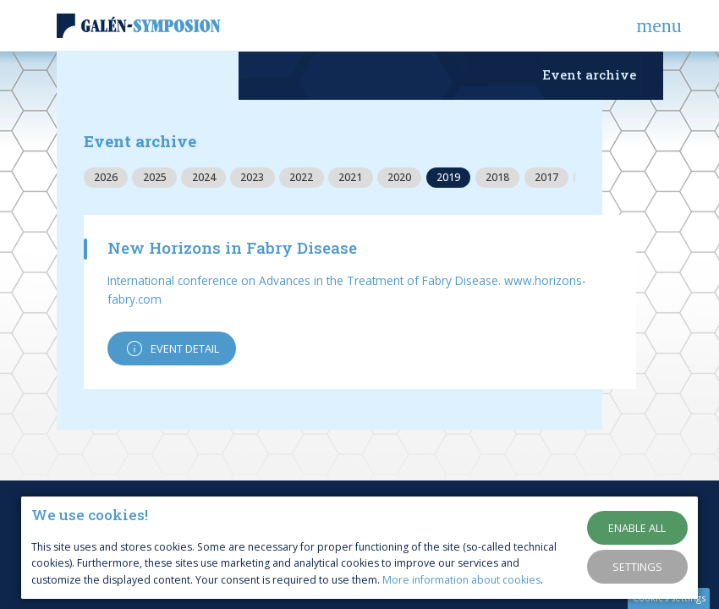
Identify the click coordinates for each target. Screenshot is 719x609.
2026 (106, 177)
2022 (301, 177)
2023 (252, 177)
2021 (350, 177)
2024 (204, 177)
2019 (448, 177)
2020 (399, 177)
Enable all (637, 527)
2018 (497, 177)
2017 (546, 177)
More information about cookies (461, 580)
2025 (155, 177)
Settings (637, 566)
